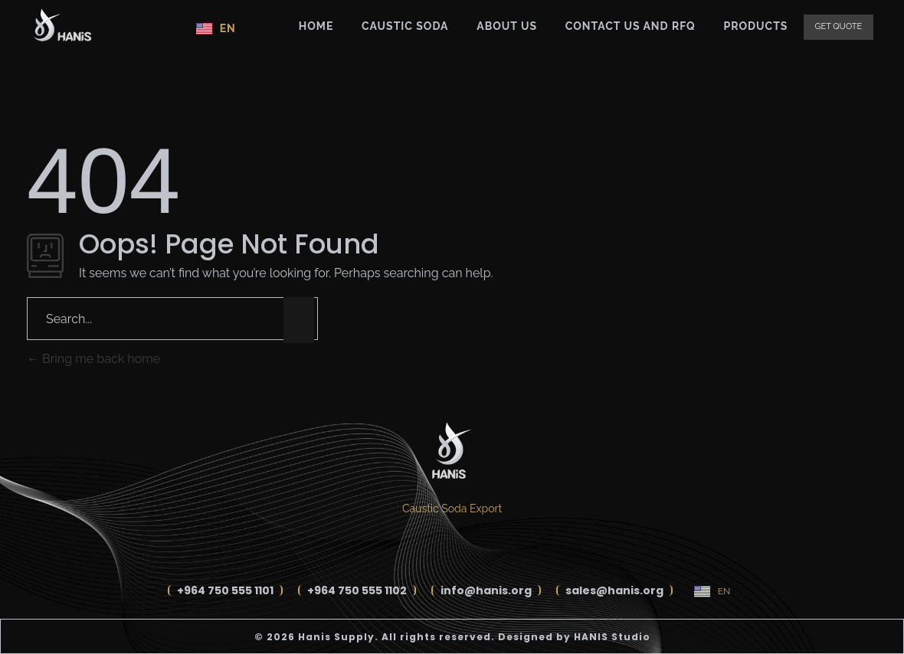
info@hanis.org (486, 590)
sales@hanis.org (614, 590)
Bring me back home (93, 359)
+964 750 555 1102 (357, 590)
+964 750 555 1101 (225, 590)
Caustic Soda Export (452, 508)
